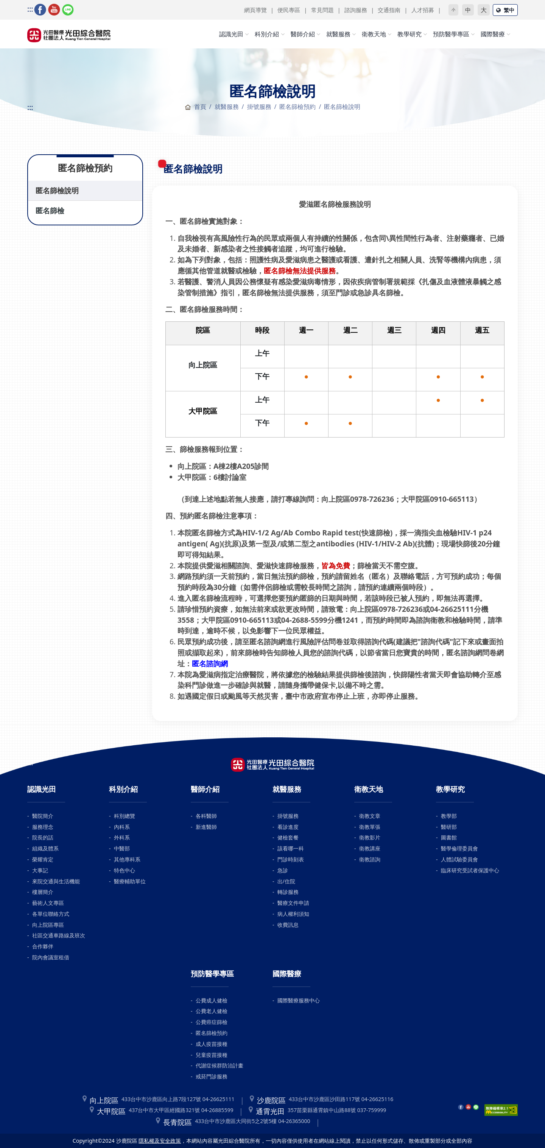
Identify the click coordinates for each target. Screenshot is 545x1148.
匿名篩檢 (50, 210)
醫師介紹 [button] (303, 34)
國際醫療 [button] (493, 34)
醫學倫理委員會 (459, 848)
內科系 (122, 826)
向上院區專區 (48, 924)
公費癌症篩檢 (211, 1021)
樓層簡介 (42, 891)
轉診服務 (288, 891)
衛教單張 (369, 826)
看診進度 (288, 826)
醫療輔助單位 (130, 881)
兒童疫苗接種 (211, 1054)
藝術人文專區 (48, 902)
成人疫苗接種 (211, 1043)
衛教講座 (369, 848)
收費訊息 (288, 924)
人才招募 (422, 10)
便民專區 (288, 10)
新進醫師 (206, 826)
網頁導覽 (255, 10)
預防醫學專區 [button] (451, 34)
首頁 (195, 106)
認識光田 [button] (231, 34)
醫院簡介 (42, 815)
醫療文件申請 (293, 902)
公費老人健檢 (211, 1011)
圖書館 (449, 837)
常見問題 (322, 10)
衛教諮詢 (369, 859)
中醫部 (122, 848)
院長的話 (42, 837)
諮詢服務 (355, 10)
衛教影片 (369, 837)
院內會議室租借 (50, 957)
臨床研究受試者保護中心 (470, 870)
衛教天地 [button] (374, 34)
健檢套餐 (288, 837)
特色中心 (124, 870)
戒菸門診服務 (211, 1076)
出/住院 (286, 881)
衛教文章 (369, 815)
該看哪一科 (290, 848)
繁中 (505, 10)
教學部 (449, 815)
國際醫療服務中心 (298, 1000)
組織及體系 (45, 848)
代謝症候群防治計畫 (219, 1065)
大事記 (40, 870)
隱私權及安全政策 (160, 1140)
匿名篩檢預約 (297, 106)
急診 (282, 870)
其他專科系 (127, 859)
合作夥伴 (42, 946)
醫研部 (449, 826)
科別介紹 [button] (267, 34)
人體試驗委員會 (459, 859)
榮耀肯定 (42, 859)
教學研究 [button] (409, 34)
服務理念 (42, 826)
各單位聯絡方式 (50, 913)
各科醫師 (206, 815)
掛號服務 (288, 815)
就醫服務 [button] (338, 34)
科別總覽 (124, 815)
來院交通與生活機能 (56, 881)
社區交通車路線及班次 (58, 935)
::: (30, 9)
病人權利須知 (293, 913)
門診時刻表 (290, 859)
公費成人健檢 (211, 1000)
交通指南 (389, 10)
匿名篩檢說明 (57, 190)
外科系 (122, 837)
